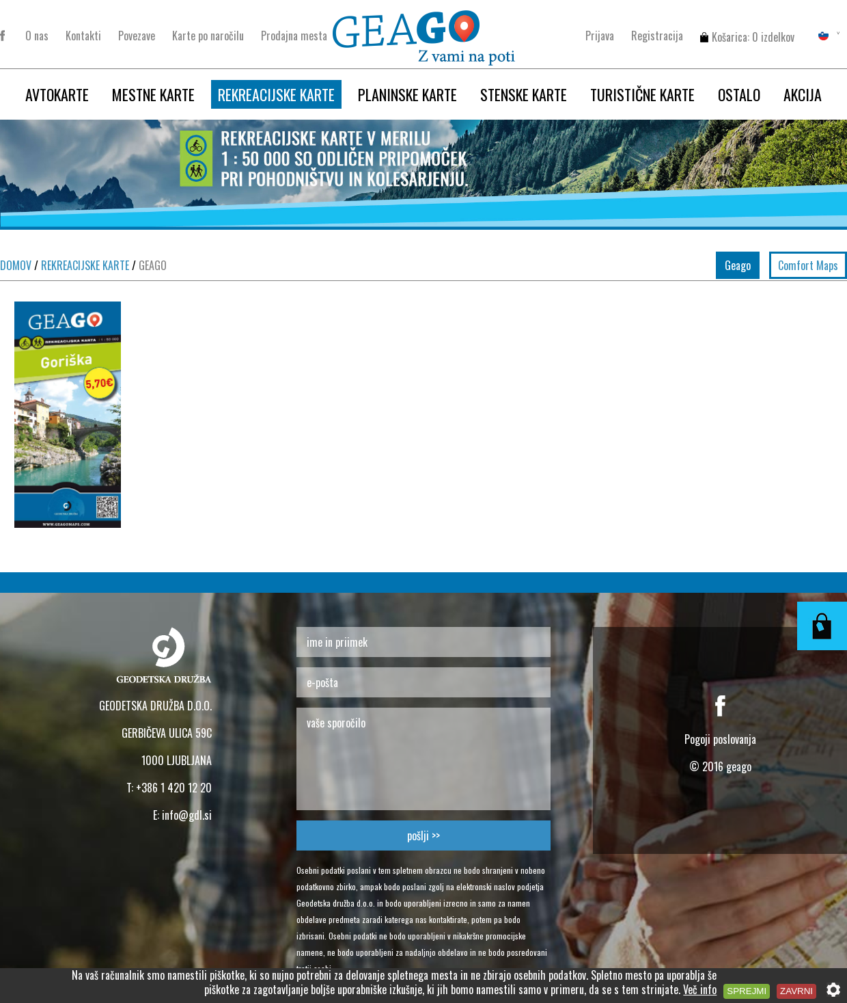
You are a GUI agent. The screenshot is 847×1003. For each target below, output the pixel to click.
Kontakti (83, 35)
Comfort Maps (808, 265)
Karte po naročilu (208, 35)
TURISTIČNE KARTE (642, 94)
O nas (36, 35)
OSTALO (739, 94)
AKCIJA (802, 94)
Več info (700, 989)
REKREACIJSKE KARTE (276, 94)
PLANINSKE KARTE (407, 94)
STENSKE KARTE (523, 94)
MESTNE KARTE (153, 94)
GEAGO (149, 265)
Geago (738, 265)
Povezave (136, 35)
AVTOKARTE (57, 94)
